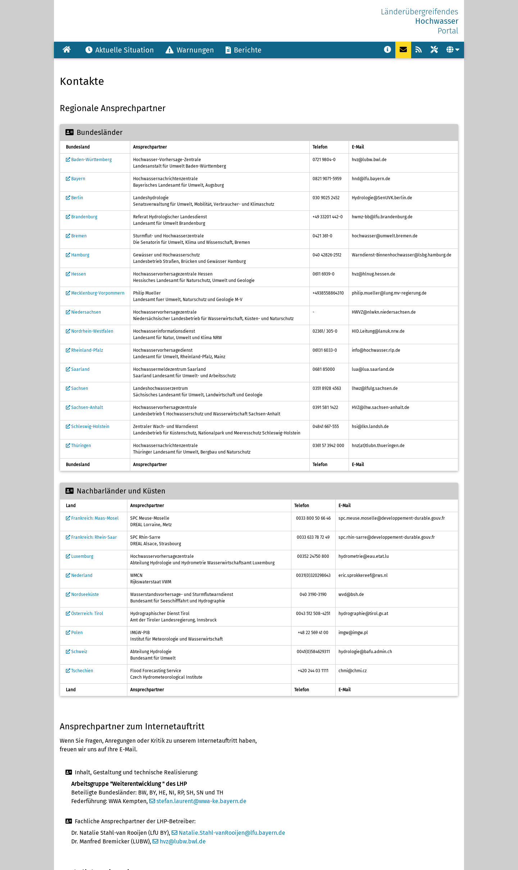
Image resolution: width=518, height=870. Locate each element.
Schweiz (76, 651)
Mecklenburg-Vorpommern (95, 293)
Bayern (75, 178)
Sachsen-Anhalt (84, 407)
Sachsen (77, 388)
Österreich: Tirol (84, 613)
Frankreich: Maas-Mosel (92, 518)
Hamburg (77, 255)
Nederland (79, 575)
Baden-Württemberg (89, 159)
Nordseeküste (82, 594)
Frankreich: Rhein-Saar (91, 537)
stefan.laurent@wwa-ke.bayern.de (197, 801)
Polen (74, 632)
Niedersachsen (83, 312)
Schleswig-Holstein (87, 426)
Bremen (76, 235)
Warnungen (189, 50)
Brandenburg (81, 216)
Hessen (76, 274)
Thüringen (78, 445)
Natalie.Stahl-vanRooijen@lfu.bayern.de (228, 832)
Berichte (244, 50)
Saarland (78, 369)
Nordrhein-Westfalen (89, 331)
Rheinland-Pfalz (84, 350)
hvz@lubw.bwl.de (179, 841)
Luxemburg (79, 556)
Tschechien (79, 670)
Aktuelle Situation (119, 50)
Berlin (74, 197)
